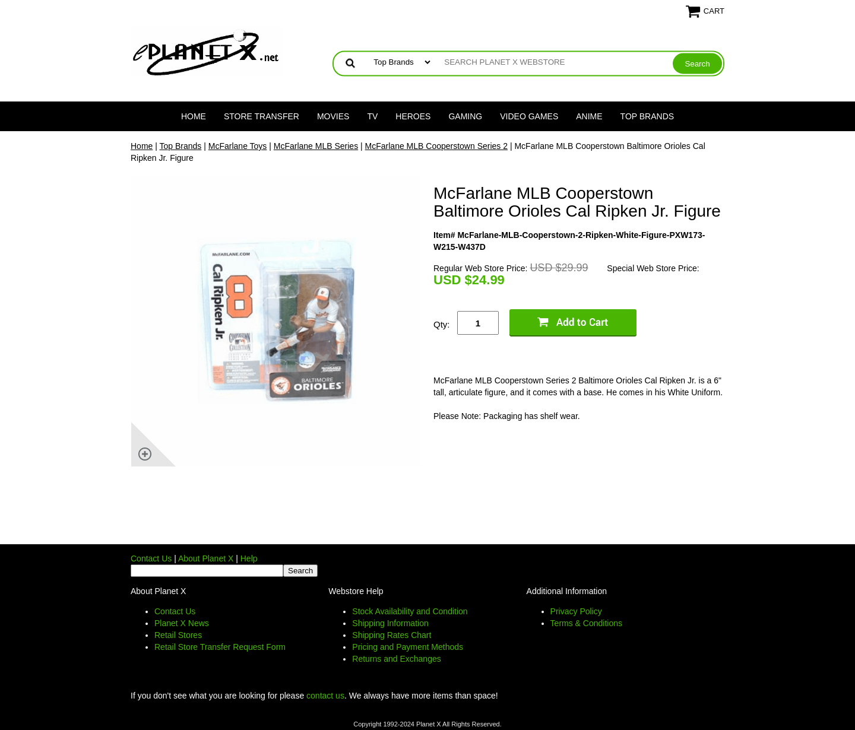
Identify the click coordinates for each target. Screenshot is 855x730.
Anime (589, 116)
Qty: (441, 324)
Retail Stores (178, 635)
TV (372, 116)
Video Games (529, 116)
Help (249, 558)
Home (193, 116)
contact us (325, 695)
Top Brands (647, 116)
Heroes (412, 116)
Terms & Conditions (586, 623)
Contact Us (151, 558)
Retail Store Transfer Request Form (220, 647)
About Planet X (205, 558)
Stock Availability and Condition (409, 611)
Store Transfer (261, 116)
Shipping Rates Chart (391, 635)
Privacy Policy (576, 611)
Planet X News (181, 623)
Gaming (465, 116)
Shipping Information (390, 623)
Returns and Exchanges (396, 659)
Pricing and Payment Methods (407, 647)
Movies (333, 116)
